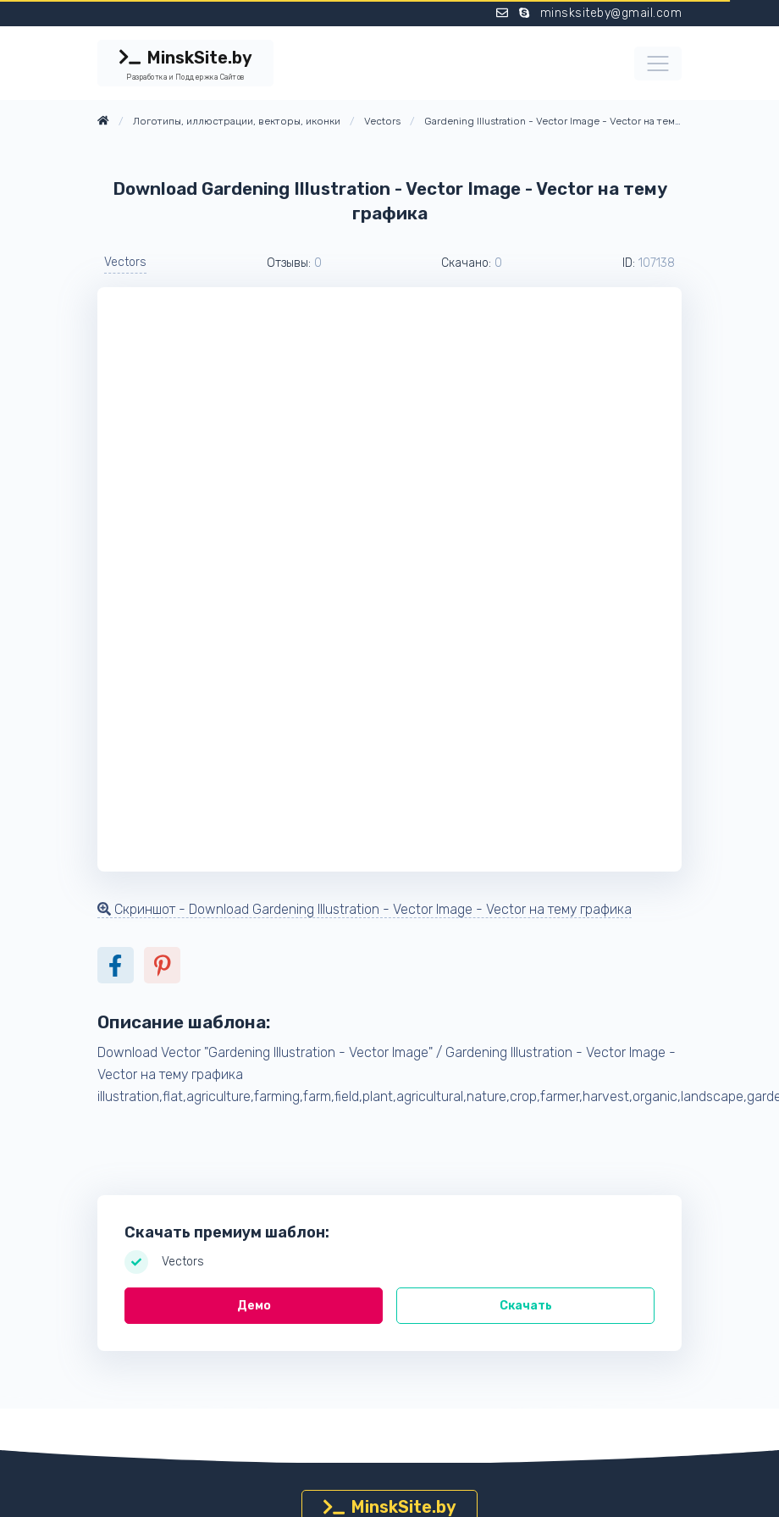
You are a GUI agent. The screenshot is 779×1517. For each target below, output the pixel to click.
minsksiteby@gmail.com (611, 13)
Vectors (125, 262)
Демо (254, 1305)
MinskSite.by (185, 65)
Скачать (526, 1305)
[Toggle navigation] (658, 63)
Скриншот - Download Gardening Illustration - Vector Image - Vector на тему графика (364, 909)
